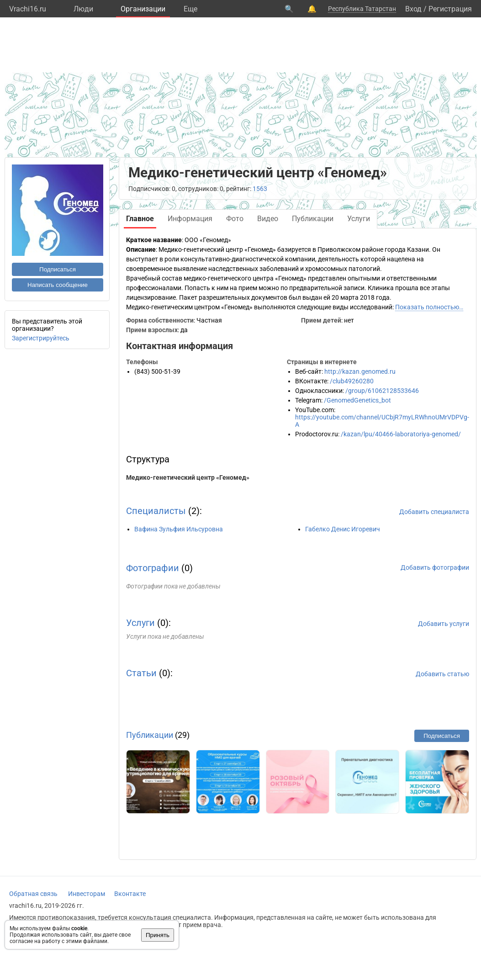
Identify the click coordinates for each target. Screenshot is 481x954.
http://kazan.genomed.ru (360, 371)
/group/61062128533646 (382, 390)
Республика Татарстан (362, 8)
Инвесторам (86, 893)
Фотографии (152, 567)
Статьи (141, 673)
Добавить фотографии (435, 567)
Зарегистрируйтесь (40, 338)
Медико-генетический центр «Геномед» (187, 477)
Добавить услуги (443, 623)
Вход (413, 9)
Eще (190, 9)
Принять (157, 935)
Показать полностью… (429, 307)
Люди (83, 9)
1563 (260, 188)
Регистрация (450, 9)
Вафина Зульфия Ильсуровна (178, 529)
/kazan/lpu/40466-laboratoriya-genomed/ (401, 434)
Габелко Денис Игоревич (342, 529)
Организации (143, 9)
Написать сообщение (57, 284)
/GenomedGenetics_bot (357, 400)
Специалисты (156, 510)
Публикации (149, 735)
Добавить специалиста (434, 511)
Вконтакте (130, 893)
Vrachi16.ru (27, 9)
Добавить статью (442, 674)
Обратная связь (33, 893)
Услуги (140, 622)
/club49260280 (352, 381)
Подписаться (57, 269)
